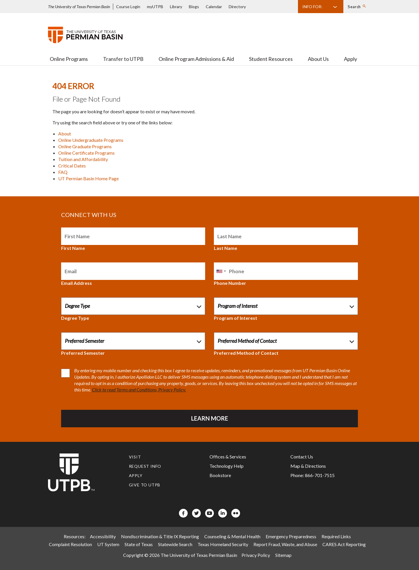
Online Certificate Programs (86, 153)
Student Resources (271, 59)
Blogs (194, 6)
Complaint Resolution (70, 544)
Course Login (128, 6)
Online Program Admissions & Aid (196, 59)
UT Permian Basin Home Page (88, 178)
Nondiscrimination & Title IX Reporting (160, 536)
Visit (135, 456)
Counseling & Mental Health (232, 536)
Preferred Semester (83, 353)
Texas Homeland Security (223, 544)
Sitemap (283, 555)
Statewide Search (175, 544)
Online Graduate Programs (85, 146)
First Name (73, 248)
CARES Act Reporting (344, 544)
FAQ (63, 172)
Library (176, 6)
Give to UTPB (145, 484)
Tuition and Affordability (83, 159)
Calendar (214, 6)
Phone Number (230, 283)
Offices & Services (228, 456)
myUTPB (155, 6)
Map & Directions (308, 466)
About (64, 133)
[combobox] (221, 271)
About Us (318, 59)
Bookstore (220, 475)
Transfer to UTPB (123, 59)
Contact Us (301, 456)
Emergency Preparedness (291, 536)
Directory (237, 6)
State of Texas (139, 544)
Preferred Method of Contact (246, 353)
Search (354, 6)
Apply (350, 59)
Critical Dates (72, 165)
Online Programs (69, 59)
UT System (108, 544)
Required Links (336, 536)
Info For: (312, 6)
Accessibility (103, 536)
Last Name (225, 248)
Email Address (76, 283)
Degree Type (75, 318)
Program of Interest (235, 318)
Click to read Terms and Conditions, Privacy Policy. (139, 389)
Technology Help (227, 466)
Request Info (145, 466)
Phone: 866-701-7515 (312, 475)
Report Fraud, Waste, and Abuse (285, 544)
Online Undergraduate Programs (90, 140)
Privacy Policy (256, 555)
